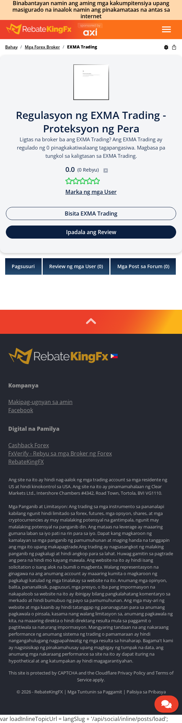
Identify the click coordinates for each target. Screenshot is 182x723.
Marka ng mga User (91, 192)
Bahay (11, 47)
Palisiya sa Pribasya (146, 692)
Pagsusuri (23, 266)
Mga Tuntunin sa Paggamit (94, 692)
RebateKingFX (26, 461)
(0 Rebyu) (92, 169)
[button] (114, 356)
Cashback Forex (28, 445)
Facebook (20, 410)
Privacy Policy (132, 673)
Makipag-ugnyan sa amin (40, 402)
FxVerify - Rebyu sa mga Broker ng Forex (60, 453)
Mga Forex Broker (42, 47)
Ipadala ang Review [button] (91, 232)
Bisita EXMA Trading (91, 213)
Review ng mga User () (76, 266)
